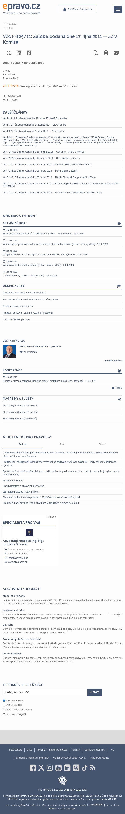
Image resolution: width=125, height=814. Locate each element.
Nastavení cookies (100, 758)
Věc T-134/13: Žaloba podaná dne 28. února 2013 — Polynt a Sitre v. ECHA (40, 171)
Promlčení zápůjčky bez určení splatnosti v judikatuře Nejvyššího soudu (41, 503)
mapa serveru (15, 750)
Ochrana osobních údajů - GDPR (69, 758)
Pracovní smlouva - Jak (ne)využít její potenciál (28, 312)
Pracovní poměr (12, 653)
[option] (62, 351)
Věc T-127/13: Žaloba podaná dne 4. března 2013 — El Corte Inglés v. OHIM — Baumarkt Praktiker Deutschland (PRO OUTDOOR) (61, 184)
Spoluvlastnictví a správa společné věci (23, 486)
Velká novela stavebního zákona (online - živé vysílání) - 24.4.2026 (62, 263)
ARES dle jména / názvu (17, 709)
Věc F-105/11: (11, 86)
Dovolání (8, 624)
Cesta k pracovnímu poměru (18, 306)
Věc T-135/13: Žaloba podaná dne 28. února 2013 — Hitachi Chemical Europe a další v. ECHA (49, 177)
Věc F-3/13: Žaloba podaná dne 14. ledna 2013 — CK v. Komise (34, 124)
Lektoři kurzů (14, 340)
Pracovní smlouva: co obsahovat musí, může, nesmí (30, 299)
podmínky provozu (58, 750)
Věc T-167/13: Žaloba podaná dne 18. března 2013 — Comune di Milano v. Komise (43, 151)
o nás (29, 750)
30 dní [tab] (102, 444)
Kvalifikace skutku (13, 610)
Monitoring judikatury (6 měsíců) (20, 418)
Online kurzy (62, 286)
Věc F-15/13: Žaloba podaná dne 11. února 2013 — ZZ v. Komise (35, 118)
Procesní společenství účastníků (22, 639)
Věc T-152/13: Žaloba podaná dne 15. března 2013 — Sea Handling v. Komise (41, 158)
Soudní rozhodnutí (22, 589)
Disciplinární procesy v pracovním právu (24, 292)
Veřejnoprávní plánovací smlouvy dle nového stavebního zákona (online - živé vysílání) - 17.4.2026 (62, 242)
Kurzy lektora (28, 352)
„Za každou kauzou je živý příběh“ (21, 491)
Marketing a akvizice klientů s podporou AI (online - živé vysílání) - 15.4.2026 (62, 232)
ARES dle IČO (12, 705)
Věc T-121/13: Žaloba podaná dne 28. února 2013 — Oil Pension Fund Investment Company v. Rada (52, 192)
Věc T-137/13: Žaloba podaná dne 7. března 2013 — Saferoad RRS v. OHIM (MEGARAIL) (47, 164)
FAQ (112, 750)
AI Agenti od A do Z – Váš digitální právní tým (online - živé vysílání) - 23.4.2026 (62, 252)
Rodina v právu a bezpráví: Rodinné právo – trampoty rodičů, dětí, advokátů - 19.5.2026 (62, 379)
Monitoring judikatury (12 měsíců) (20, 412)
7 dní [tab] (62, 444)
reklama (41, 750)
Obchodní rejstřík (14, 700)
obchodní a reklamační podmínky (32, 758)
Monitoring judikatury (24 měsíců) (20, 405)
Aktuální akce (62, 223)
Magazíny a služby (62, 399)
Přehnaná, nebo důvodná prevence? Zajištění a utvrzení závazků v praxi (41, 497)
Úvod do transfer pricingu (16, 319)
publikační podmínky (95, 750)
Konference (62, 371)
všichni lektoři (113, 360)
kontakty (76, 750)
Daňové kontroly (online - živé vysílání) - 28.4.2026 (62, 273)
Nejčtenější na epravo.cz (27, 437)
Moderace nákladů (13, 480)
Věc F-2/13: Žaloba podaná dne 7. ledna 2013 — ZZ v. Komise (33, 131)
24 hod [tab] (23, 444)
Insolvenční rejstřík (14, 714)
